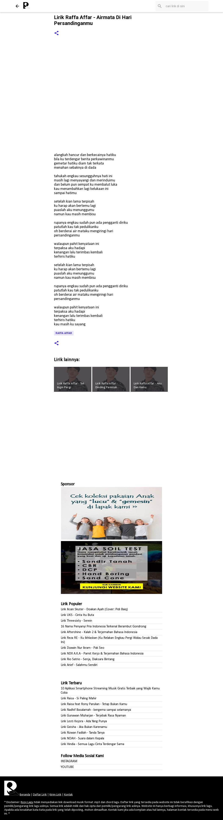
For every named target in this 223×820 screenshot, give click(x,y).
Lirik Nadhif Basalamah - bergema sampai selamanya (96, 710)
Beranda (25, 794)
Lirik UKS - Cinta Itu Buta (77, 615)
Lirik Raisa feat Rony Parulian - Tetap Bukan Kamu (94, 704)
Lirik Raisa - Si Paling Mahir (78, 698)
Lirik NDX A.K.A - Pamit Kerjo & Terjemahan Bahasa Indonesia (102, 653)
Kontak (68, 794)
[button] (56, 33)
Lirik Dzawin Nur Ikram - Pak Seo (82, 648)
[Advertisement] (111, 435)
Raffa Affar (64, 333)
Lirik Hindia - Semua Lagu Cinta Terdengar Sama (92, 744)
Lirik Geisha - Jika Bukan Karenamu (84, 727)
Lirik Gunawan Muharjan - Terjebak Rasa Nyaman (93, 715)
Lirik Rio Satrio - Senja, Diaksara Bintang (87, 659)
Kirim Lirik (55, 794)
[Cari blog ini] (186, 6)
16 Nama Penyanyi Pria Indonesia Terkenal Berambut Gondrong (103, 626)
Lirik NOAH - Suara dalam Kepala (82, 738)
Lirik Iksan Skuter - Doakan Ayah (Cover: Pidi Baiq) (94, 609)
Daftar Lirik (40, 794)
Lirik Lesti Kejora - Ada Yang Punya (84, 721)
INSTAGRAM (69, 761)
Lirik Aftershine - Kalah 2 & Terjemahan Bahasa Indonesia (99, 632)
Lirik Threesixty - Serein (76, 621)
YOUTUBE (67, 767)
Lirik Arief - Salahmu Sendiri (79, 665)
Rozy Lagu (27, 802)
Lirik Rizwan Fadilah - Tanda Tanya (83, 732)
